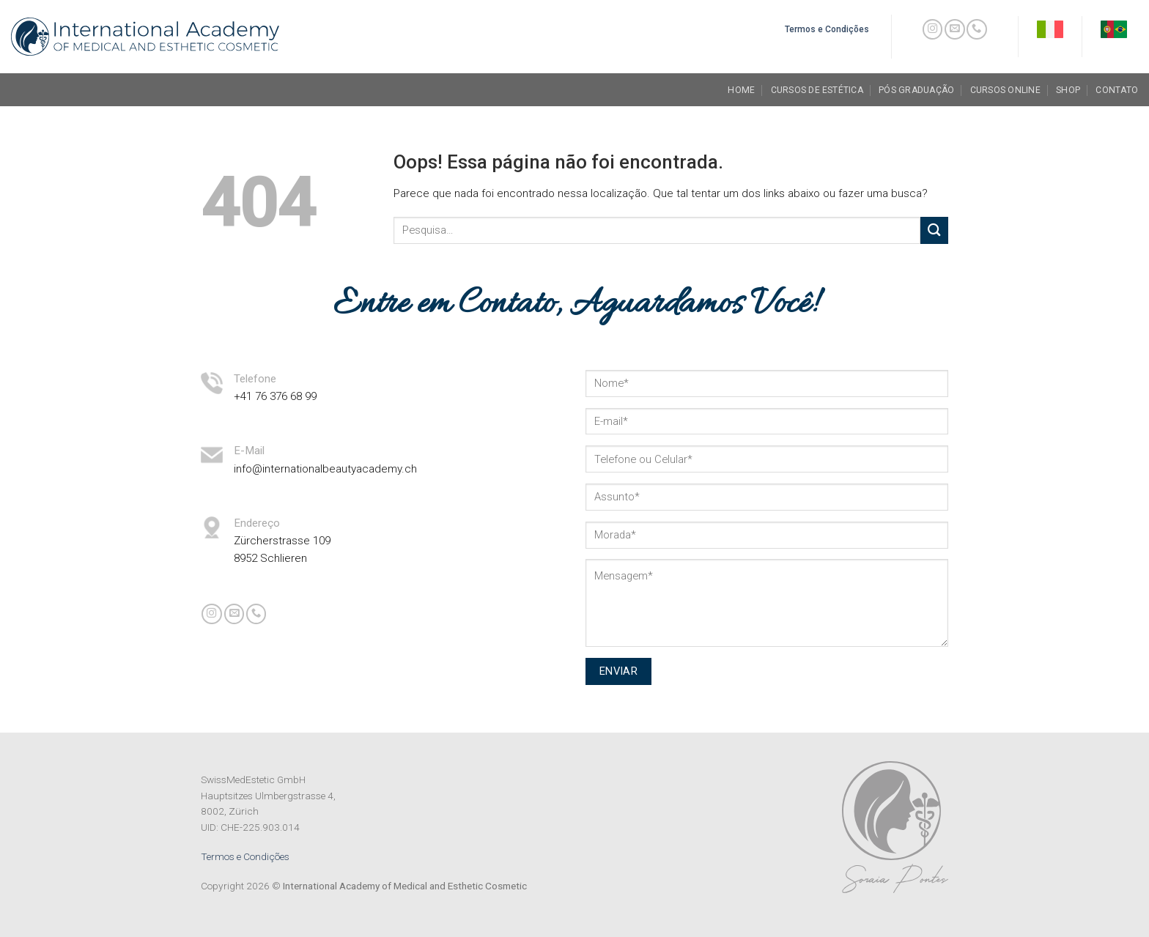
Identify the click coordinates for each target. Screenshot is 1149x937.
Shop (1068, 90)
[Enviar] (934, 230)
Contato (1117, 90)
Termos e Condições (245, 856)
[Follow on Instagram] (933, 29)
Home (741, 90)
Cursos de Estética (817, 90)
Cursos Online (1005, 90)
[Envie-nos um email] (955, 29)
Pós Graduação (916, 90)
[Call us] (977, 29)
